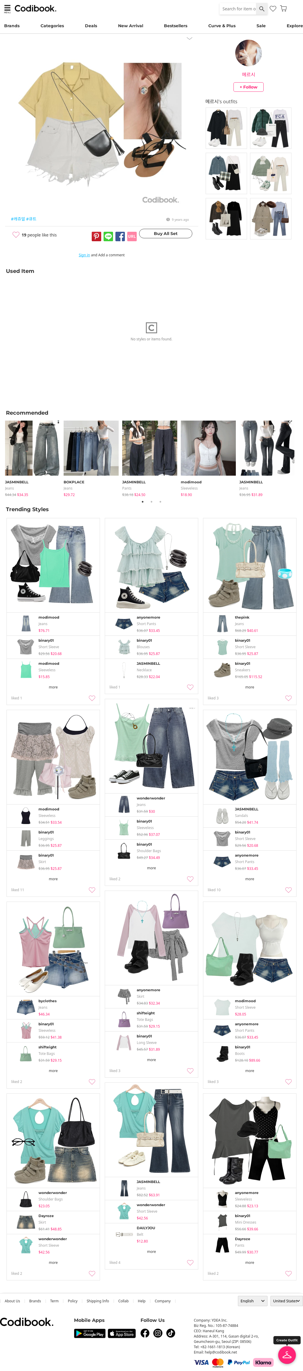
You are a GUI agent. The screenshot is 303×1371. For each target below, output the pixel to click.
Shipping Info (98, 1301)
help (142, 1301)
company (163, 1301)
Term (54, 1301)
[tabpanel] (34, 457)
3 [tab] (160, 502)
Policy (73, 1301)
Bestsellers (175, 25)
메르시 (248, 74)
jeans (9, 488)
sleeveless (189, 488)
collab (123, 1301)
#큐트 (31, 219)
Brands (12, 25)
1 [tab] (143, 502)
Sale (261, 25)
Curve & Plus (222, 25)
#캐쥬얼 (18, 219)
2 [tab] (151, 502)
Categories (52, 25)
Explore (295, 25)
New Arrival (130, 25)
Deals (91, 25)
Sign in (84, 255)
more (53, 687)
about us (12, 1301)
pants (127, 488)
